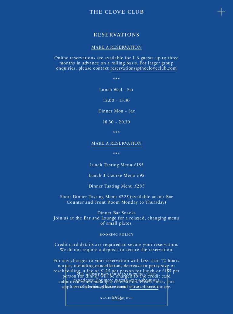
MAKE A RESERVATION (116, 48)
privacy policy (144, 287)
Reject (126, 298)
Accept (107, 298)
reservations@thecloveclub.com (143, 69)
